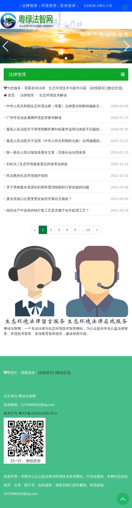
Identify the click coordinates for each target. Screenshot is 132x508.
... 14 (86, 230)
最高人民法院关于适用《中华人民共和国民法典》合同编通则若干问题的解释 (65, 141)
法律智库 (27, 95)
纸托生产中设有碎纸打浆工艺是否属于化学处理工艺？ (47, 210)
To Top (123, 499)
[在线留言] (98, 88)
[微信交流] (114, 88)
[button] (61, 58)
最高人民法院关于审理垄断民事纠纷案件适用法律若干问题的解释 (56, 129)
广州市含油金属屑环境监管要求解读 (34, 118)
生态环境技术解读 (53, 95)
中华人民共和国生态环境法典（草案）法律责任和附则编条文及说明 (58, 106)
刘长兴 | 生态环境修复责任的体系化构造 (37, 164)
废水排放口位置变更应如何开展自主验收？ (39, 199)
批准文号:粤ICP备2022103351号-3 (30, 413)
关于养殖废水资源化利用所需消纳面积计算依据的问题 (47, 187)
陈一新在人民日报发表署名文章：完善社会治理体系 (46, 152)
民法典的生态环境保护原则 (27, 176)
